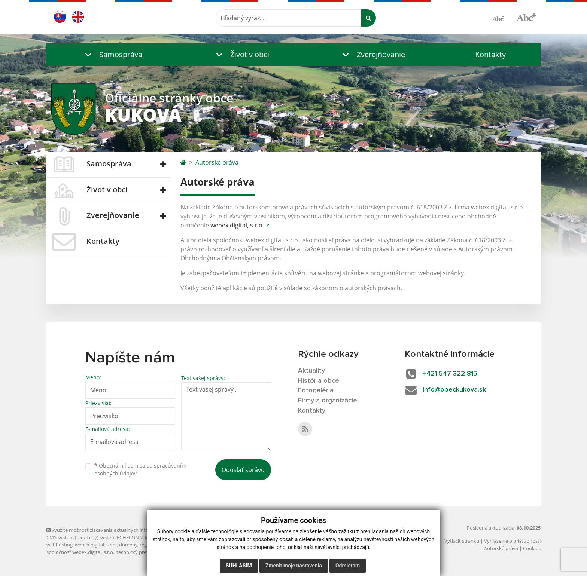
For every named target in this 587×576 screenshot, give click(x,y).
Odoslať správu (243, 470)
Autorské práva (216, 162)
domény (128, 544)
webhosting (59, 544)
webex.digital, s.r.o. (96, 544)
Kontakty (490, 54)
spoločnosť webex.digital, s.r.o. (80, 552)
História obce (318, 380)
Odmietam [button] (347, 566)
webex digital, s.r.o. (237, 225)
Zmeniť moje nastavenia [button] (293, 566)
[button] (111, 54)
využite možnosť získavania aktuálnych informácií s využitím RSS (120, 530)
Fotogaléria (316, 390)
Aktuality (311, 370)
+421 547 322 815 (450, 373)
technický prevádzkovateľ (144, 552)
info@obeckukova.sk (454, 389)
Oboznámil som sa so (140, 469)
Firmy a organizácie (327, 400)
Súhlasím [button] (239, 566)
